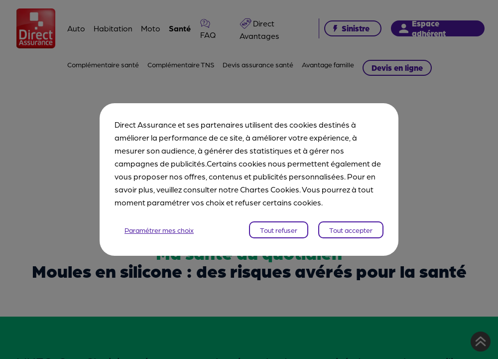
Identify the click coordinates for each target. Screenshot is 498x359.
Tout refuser (278, 230)
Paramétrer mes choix (159, 230)
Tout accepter (351, 230)
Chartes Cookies (269, 189)
